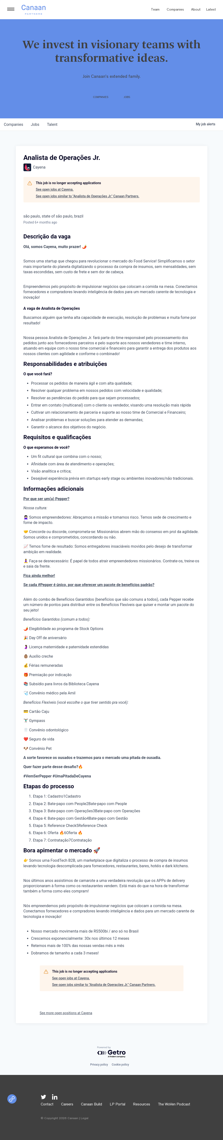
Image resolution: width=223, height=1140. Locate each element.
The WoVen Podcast (174, 1105)
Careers (67, 1105)
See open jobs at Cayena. (55, 189)
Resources (141, 1105)
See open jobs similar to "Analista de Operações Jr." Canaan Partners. (87, 196)
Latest (211, 10)
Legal (84, 1118)
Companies (175, 10)
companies (13, 124)
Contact (47, 1105)
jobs (35, 124)
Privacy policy (99, 1064)
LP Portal (117, 1105)
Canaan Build (91, 1105)
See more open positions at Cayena (66, 1013)
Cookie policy (120, 1064)
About (195, 10)
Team (155, 10)
